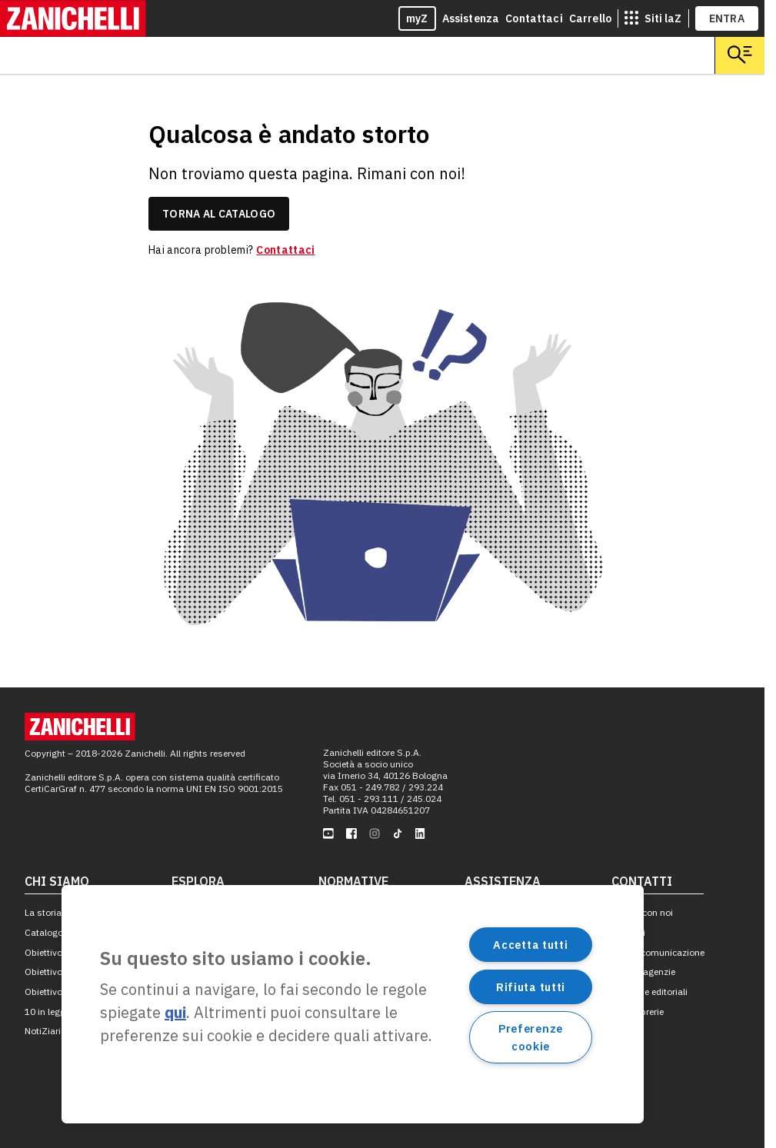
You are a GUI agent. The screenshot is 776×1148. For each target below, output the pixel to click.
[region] (353, 1004)
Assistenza (471, 18)
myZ (417, 18)
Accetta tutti (530, 944)
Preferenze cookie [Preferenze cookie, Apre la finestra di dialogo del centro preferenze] (530, 1037)
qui (175, 1012)
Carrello (590, 18)
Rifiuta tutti (530, 987)
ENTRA (727, 18)
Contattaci (534, 18)
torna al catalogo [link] (218, 214)
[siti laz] (652, 18)
